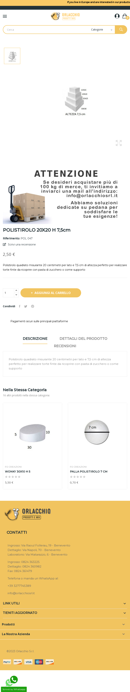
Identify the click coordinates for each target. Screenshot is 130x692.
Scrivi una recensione (21, 244)
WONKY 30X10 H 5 (17, 471)
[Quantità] (8, 292)
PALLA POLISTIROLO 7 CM (88, 471)
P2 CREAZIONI (13, 467)
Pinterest (32, 306)
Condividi (19, 306)
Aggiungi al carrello (52, 293)
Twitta (25, 306)
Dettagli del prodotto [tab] (83, 339)
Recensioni (65, 346)
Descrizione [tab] (35, 339)
